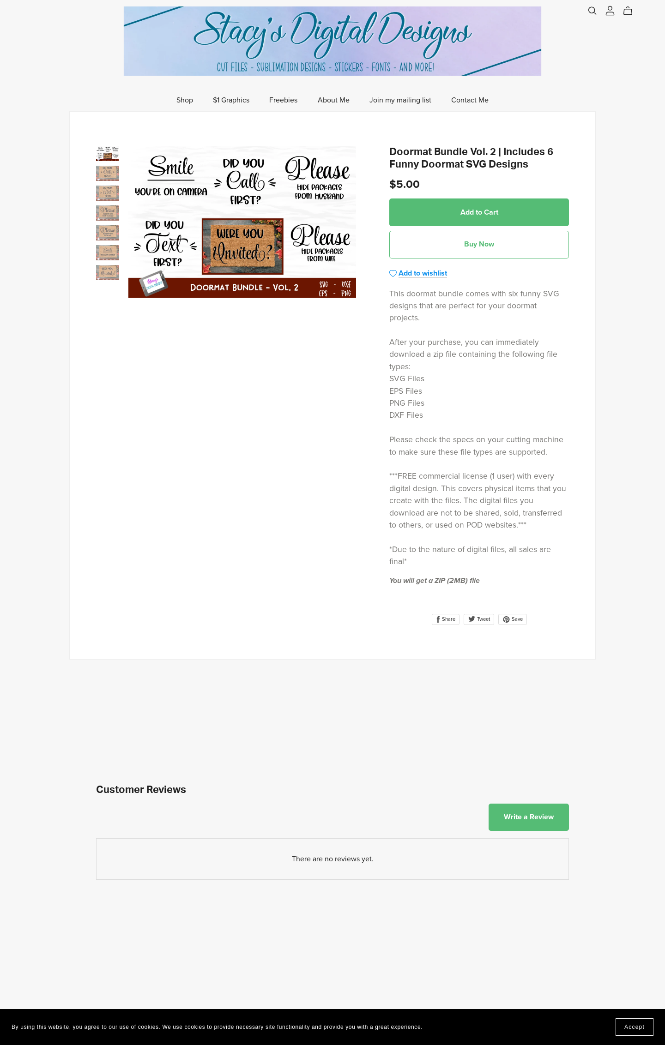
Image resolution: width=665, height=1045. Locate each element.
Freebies (283, 100)
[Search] (592, 10)
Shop (184, 100)
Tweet (479, 619)
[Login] (610, 10)
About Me (334, 100)
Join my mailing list (400, 100)
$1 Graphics (231, 100)
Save (512, 619)
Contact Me (470, 100)
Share (445, 619)
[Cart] (631, 11)
